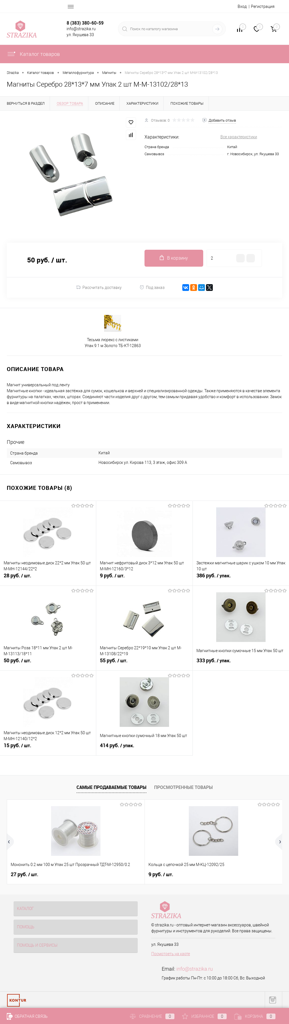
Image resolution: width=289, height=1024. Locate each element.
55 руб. (144, 663)
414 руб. (144, 748)
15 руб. (48, 748)
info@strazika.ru (194, 969)
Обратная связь (27, 1016)
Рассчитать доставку (99, 287)
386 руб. (240, 579)
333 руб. (240, 663)
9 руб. (144, 579)
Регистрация (263, 6)
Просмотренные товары (183, 787)
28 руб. (48, 579)
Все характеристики (238, 137)
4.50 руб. (210, 874)
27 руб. (24, 874)
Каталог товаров (33, 54)
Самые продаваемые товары (111, 787)
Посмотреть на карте (170, 953)
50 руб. (48, 663)
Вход (242, 6)
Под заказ (152, 287)
